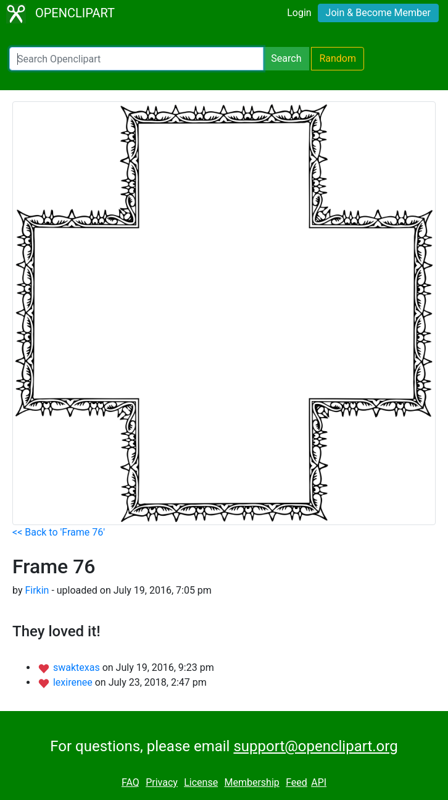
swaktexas (77, 667)
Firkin (37, 590)
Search (286, 58)
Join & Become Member (378, 13)
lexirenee (74, 682)
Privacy (162, 782)
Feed (296, 782)
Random (337, 58)
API (318, 782)
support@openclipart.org (315, 746)
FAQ (130, 782)
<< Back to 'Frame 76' (58, 532)
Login (299, 13)
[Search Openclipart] (136, 58)
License (201, 782)
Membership (251, 782)
